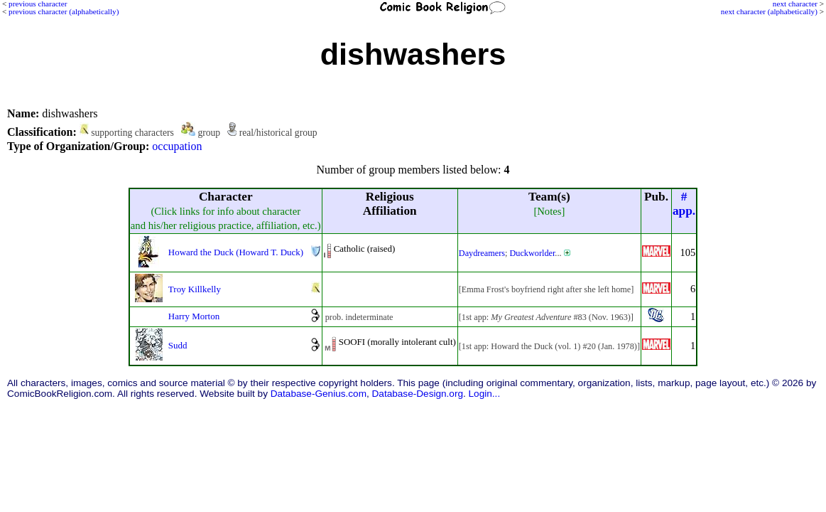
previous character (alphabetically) (64, 11)
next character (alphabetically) (769, 11)
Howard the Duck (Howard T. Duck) (235, 252)
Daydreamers (482, 253)
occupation (177, 146)
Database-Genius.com (318, 393)
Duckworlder (532, 253)
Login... (485, 393)
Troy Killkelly (194, 289)
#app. (684, 204)
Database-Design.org (417, 393)
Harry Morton (193, 316)
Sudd (178, 345)
